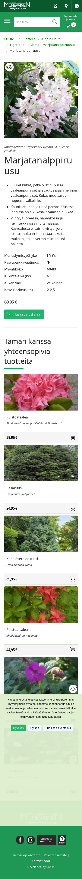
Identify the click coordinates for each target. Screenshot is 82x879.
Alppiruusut (50, 39)
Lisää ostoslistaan (28, 314)
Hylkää (34, 727)
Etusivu (10, 39)
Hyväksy (18, 727)
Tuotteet (28, 39)
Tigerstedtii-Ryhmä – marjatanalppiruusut (42, 44)
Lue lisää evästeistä (58, 727)
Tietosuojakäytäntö (26, 855)
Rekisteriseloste (55, 855)
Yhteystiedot (41, 861)
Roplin (50, 867)
